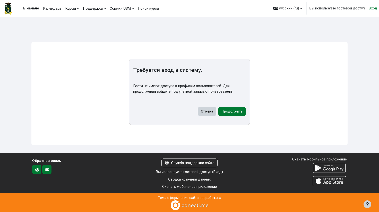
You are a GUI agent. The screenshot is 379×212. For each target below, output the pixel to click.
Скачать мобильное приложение (189, 186)
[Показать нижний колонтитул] (367, 204)
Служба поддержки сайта (189, 163)
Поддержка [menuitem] (93, 8)
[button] (287, 8)
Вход (373, 8)
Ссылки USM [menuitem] (120, 8)
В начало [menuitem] (31, 8)
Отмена (207, 111)
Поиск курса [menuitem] (148, 8)
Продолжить (232, 111)
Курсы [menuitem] (70, 8)
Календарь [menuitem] (52, 8)
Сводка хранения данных (189, 179)
